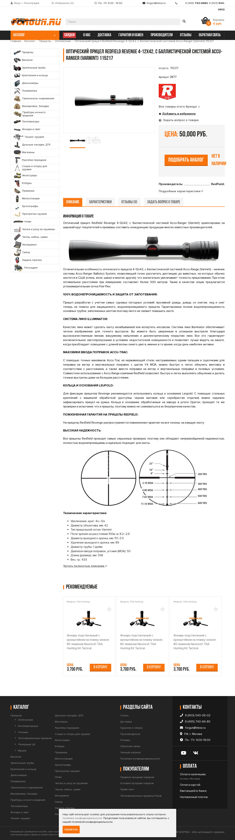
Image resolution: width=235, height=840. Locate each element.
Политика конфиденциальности (140, 758)
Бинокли (16, 756)
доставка (104, 35)
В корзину (100, 667)
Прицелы (45, 41)
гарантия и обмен (131, 35)
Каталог (29, 41)
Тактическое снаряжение (27, 787)
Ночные (23, 732)
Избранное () (64, 3)
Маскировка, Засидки (24, 793)
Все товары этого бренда (179, 106)
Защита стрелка (65, 808)
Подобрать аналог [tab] (186, 160)
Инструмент (62, 795)
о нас (86, 35)
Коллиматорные (28, 726)
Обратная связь (130, 746)
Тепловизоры (19, 806)
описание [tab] (72, 202)
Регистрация (31, 3)
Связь (59, 801)
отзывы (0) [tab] (129, 202)
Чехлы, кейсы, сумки (67, 789)
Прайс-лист (127, 789)
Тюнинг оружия (20, 818)
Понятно (71, 829)
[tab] (181, 191)
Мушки (22, 750)
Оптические (63, 41)
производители (162, 35)
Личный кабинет (130, 752)
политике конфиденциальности (82, 818)
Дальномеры (19, 775)
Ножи (58, 777)
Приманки (61, 752)
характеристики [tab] (100, 202)
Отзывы (125, 740)
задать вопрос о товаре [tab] (163, 202)
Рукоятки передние (67, 727)
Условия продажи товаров (137, 783)
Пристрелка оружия (67, 771)
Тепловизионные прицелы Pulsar (141, 795)
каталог (34, 35)
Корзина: (218, 22)
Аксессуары (62, 740)
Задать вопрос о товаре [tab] (180, 120)
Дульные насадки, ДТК (69, 715)
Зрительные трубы (22, 763)
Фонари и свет (20, 812)
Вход (17, 3)
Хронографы (63, 764)
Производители (130, 734)
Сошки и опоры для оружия (72, 734)
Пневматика (18, 781)
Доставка (126, 721)
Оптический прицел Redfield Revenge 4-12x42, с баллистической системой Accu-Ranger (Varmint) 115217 (144, 41)
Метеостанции (64, 758)
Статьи (124, 715)
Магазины (61, 721)
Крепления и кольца (23, 769)
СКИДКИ (69, 35)
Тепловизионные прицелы (35, 738)
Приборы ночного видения (28, 800)
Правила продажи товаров (137, 777)
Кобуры (59, 746)
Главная (16, 41)
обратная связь (210, 35)
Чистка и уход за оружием (71, 783)
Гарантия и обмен (131, 727)
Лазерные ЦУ (27, 744)
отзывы (185, 35)
